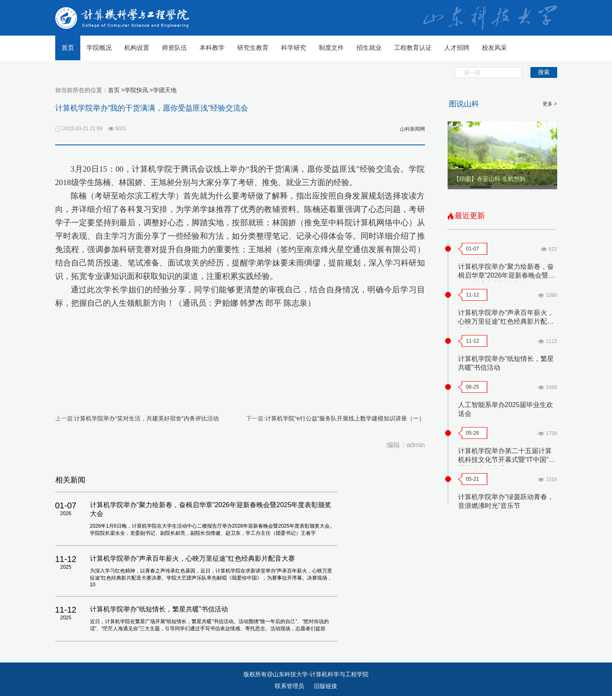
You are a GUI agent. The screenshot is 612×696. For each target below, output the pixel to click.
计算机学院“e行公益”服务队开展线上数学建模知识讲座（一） (345, 418)
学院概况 (99, 47)
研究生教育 (253, 47)
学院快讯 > (139, 90)
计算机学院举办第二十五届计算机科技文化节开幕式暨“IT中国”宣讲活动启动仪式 (507, 459)
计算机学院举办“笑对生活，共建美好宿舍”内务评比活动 (146, 418)
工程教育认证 (413, 47)
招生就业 (369, 47)
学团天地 (165, 90)
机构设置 (136, 47)
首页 (67, 47)
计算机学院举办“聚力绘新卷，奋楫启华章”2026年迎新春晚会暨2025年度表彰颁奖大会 (506, 275)
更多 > (550, 104)
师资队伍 (174, 47)
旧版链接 (325, 686)
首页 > (116, 90)
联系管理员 (290, 686)
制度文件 (331, 47)
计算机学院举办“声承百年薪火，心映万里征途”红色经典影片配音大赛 (506, 321)
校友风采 (494, 47)
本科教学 (212, 47)
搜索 (544, 72)
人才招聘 (456, 47)
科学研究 (293, 47)
